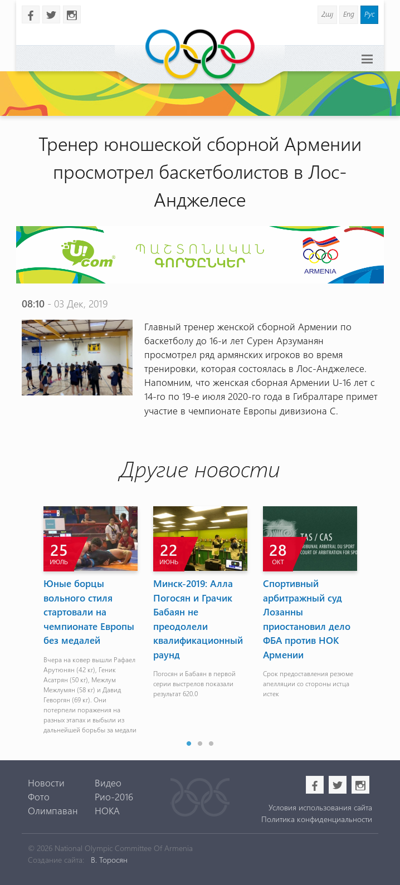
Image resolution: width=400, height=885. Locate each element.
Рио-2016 (114, 796)
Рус (369, 13)
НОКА (107, 810)
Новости (46, 782)
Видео (108, 782)
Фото (39, 796)
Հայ (327, 13)
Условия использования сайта (320, 807)
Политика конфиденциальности (316, 819)
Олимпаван (53, 810)
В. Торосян (109, 859)
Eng (348, 13)
